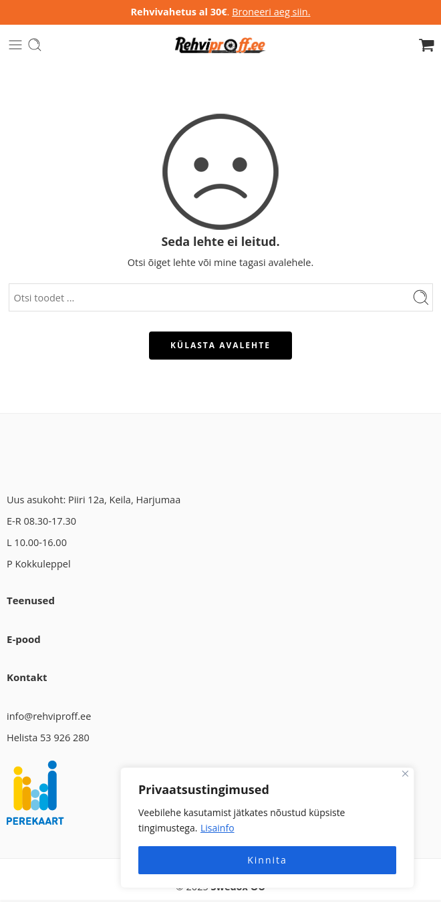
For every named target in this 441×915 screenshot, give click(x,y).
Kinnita (267, 860)
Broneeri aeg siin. (271, 11)
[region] (267, 827)
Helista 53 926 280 (48, 737)
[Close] (405, 774)
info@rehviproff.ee (49, 716)
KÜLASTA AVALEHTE (220, 345)
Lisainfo (217, 827)
